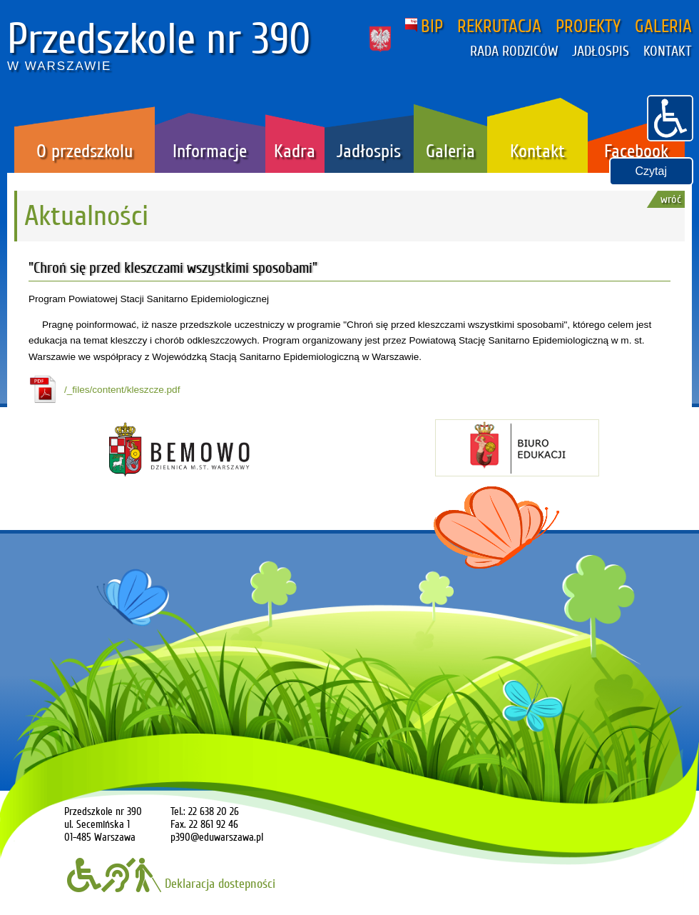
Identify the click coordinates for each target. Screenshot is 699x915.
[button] (670, 116)
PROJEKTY (588, 26)
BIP (424, 26)
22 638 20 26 (213, 811)
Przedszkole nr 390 (159, 39)
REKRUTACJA (499, 26)
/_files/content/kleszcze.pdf (122, 389)
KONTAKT (667, 51)
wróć (670, 199)
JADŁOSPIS (600, 51)
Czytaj (651, 171)
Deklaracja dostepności (171, 883)
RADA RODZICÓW (514, 51)
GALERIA (663, 26)
